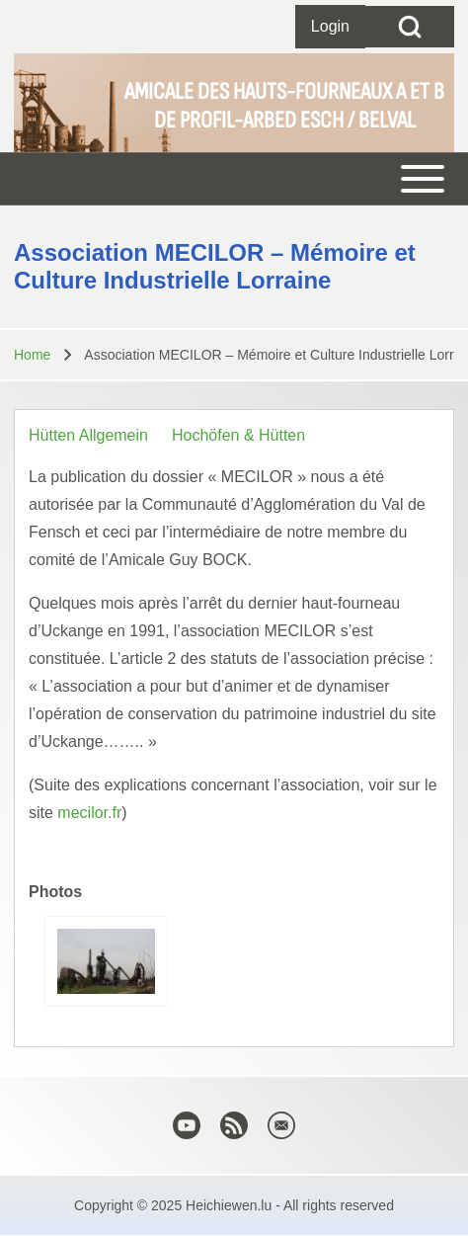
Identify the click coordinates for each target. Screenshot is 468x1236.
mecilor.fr (89, 812)
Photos (55, 891)
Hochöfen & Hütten (238, 435)
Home (32, 355)
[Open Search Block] (409, 26)
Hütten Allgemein (88, 435)
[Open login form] (330, 26)
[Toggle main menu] (234, 179)
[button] (106, 961)
